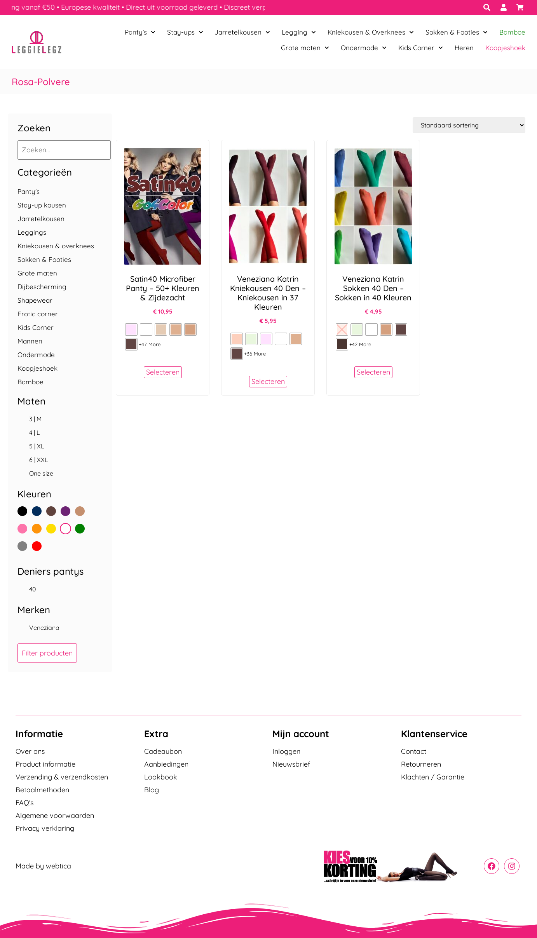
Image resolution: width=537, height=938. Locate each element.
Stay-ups (185, 32)
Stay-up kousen (41, 205)
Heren (464, 48)
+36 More (255, 353)
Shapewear (34, 300)
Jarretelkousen (242, 32)
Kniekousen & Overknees (371, 32)
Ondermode (364, 48)
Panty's (28, 191)
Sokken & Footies (456, 32)
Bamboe (512, 32)
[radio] (131, 329)
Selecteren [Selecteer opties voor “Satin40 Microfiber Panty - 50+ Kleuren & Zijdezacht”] (163, 372)
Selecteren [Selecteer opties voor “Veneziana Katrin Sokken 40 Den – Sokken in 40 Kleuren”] (373, 372)
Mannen (29, 341)
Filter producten (47, 653)
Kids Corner (420, 48)
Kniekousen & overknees (55, 246)
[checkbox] (59, 418)
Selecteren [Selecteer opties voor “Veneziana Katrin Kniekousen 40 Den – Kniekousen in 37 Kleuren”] (268, 381)
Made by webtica (43, 866)
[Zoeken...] (64, 150)
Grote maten (305, 48)
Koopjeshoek (505, 48)
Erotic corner (37, 314)
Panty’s (140, 32)
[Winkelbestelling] (469, 125)
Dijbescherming (41, 286)
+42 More (360, 344)
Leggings (31, 232)
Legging (299, 32)
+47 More (149, 344)
